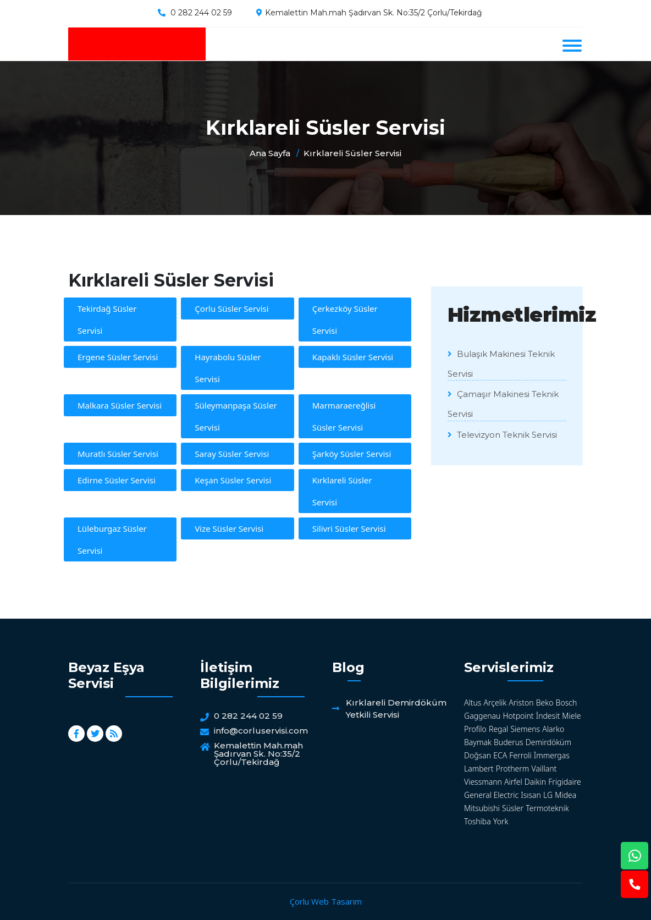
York (500, 821)
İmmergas (552, 755)
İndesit (548, 715)
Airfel (513, 781)
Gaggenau (482, 715)
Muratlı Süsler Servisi (118, 453)
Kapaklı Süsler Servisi (353, 356)
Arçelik (495, 702)
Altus (472, 702)
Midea (565, 795)
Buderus (508, 742)
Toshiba (477, 821)
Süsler (512, 808)
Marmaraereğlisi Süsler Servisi (344, 416)
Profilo (475, 729)
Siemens (525, 729)
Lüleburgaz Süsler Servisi (112, 539)
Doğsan (477, 755)
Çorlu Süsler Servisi (231, 308)
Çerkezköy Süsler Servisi (345, 319)
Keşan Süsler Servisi (233, 480)
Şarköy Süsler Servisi (351, 453)
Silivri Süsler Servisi (349, 528)
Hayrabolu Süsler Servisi (228, 367)
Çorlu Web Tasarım (326, 901)
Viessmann (483, 781)
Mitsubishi (482, 808)
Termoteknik (547, 808)
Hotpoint (518, 715)
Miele (571, 715)
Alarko (553, 729)
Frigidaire (564, 781)
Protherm (512, 768)
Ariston (521, 702)
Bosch (566, 702)
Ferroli (520, 755)
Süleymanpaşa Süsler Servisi (236, 416)
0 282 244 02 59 (201, 13)
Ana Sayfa (270, 153)
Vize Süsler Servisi (229, 528)
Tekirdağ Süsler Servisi (107, 319)
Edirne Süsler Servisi (117, 480)
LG (548, 795)
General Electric (491, 795)
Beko (545, 702)
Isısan (531, 795)
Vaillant (544, 768)
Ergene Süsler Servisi (118, 356)
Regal (498, 729)
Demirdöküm (548, 742)
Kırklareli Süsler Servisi (352, 153)
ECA (500, 755)
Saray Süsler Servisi (232, 453)
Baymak (478, 742)
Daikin (535, 781)
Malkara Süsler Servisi (120, 405)
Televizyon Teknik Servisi (502, 434)
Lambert (479, 768)
